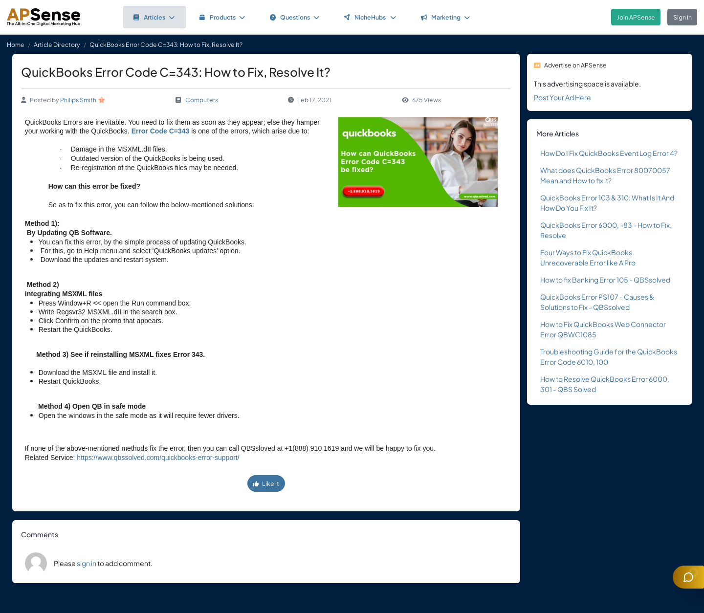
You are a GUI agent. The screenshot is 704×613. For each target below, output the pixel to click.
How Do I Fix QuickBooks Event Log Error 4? (609, 153)
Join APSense (636, 17)
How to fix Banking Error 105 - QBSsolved (605, 279)
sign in (86, 563)
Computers (201, 100)
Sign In (682, 17)
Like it (266, 483)
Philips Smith (78, 100)
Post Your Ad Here (562, 97)
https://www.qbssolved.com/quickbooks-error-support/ (158, 457)
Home (15, 44)
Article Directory (57, 44)
